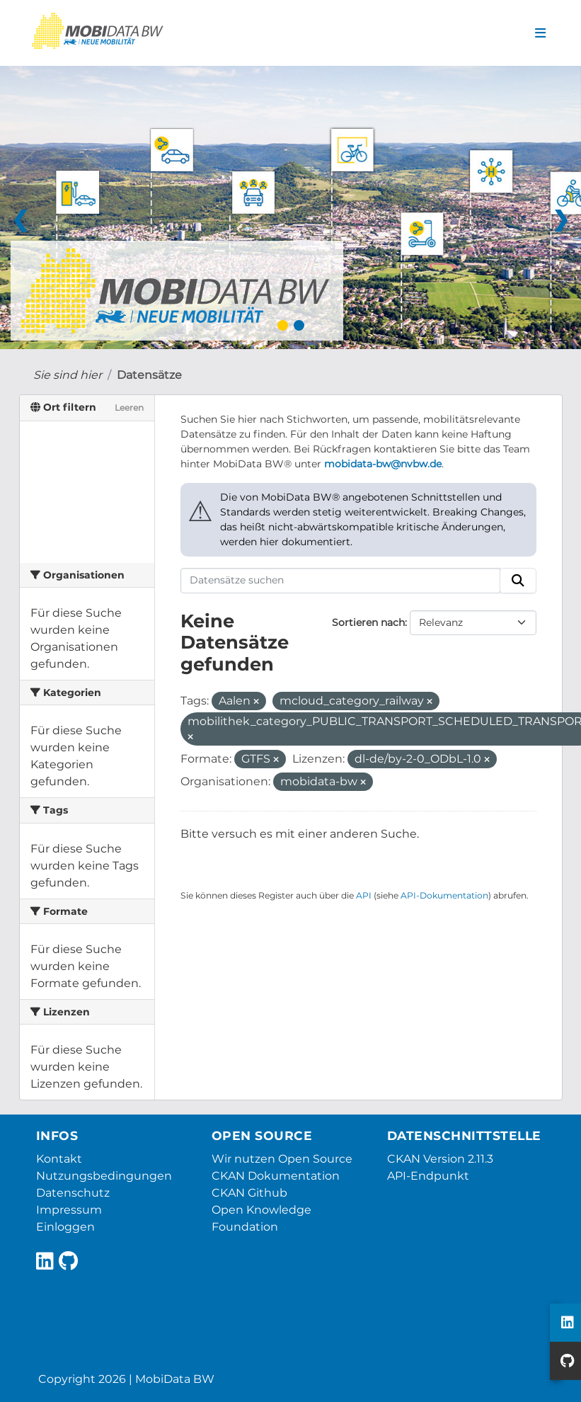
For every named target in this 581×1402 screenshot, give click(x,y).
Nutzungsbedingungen (104, 1175)
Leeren (129, 407)
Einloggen (65, 1226)
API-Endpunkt (428, 1175)
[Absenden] (518, 580)
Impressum (69, 1209)
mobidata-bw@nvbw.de (383, 463)
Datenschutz (73, 1192)
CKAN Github (249, 1192)
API (364, 895)
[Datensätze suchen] (340, 580)
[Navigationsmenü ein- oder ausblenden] (540, 33)
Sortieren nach (368, 622)
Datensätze (149, 375)
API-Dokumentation (444, 895)
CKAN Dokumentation (276, 1175)
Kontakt (59, 1159)
